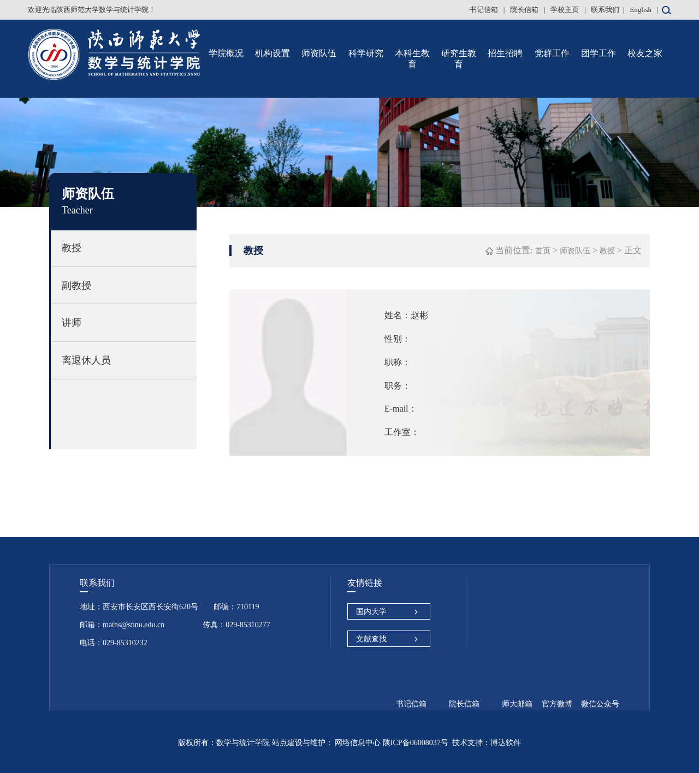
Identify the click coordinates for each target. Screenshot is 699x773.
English (640, 9)
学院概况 (226, 53)
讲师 (71, 322)
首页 (542, 251)
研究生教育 (458, 59)
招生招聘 (505, 53)
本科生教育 (412, 59)
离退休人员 (86, 360)
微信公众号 (600, 704)
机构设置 (272, 53)
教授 (71, 247)
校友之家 (644, 53)
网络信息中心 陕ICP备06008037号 (390, 743)
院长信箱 (525, 9)
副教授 (76, 285)
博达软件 (505, 743)
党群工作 (552, 53)
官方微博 (557, 704)
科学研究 (365, 53)
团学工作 (598, 53)
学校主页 (565, 9)
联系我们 (605, 9)
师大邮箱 (517, 704)
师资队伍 (318, 53)
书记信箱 (485, 9)
